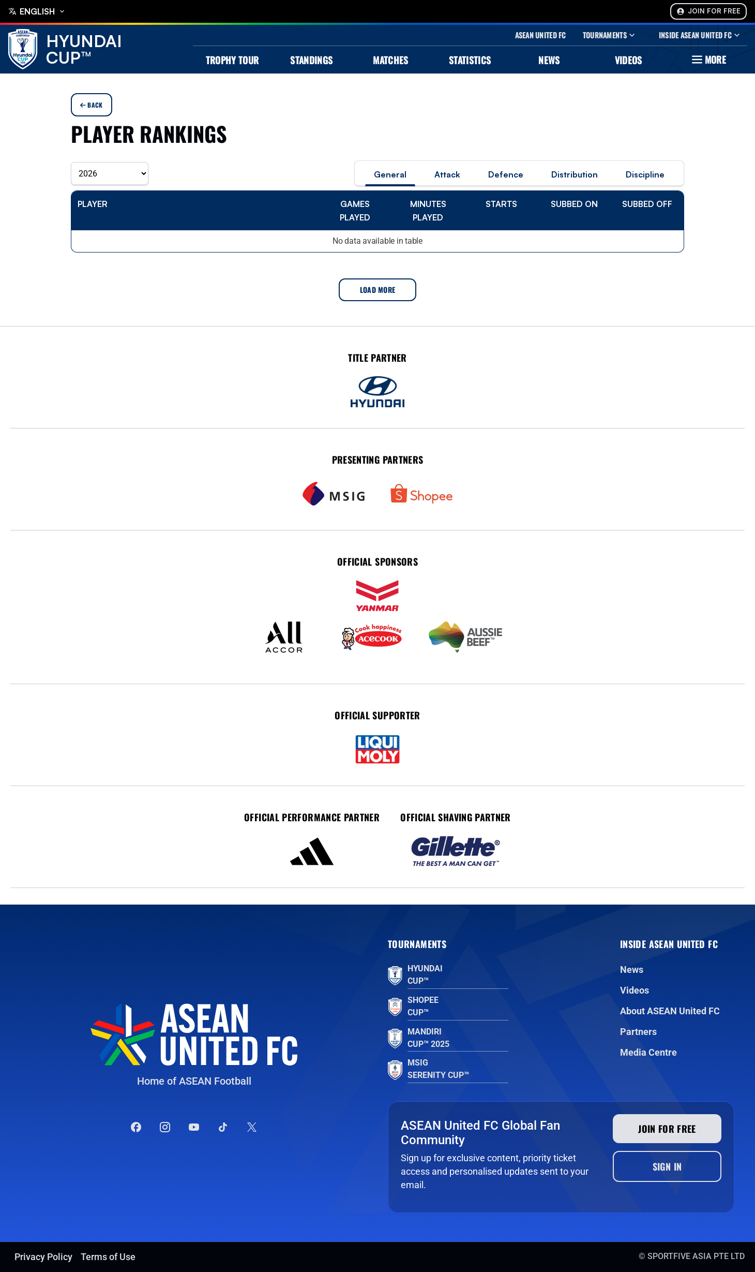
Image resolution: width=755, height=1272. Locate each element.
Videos (628, 60)
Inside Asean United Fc (700, 35)
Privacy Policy (43, 1256)
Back (91, 104)
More (707, 59)
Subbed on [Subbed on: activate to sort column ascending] (574, 204)
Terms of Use (108, 1256)
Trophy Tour (232, 60)
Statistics (470, 60)
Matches (391, 60)
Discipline (645, 174)
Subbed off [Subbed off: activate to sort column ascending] (647, 204)
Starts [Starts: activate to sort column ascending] (501, 204)
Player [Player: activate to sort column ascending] (93, 204)
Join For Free (708, 11)
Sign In (667, 1166)
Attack (447, 174)
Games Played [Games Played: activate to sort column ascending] (355, 211)
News (549, 60)
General (390, 174)
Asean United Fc (540, 35)
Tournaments (610, 35)
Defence (505, 174)
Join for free (667, 1128)
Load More (378, 289)
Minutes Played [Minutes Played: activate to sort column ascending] (428, 211)
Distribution (574, 174)
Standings (311, 60)
